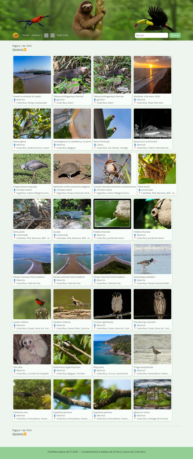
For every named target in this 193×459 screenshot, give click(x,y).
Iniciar (25, 35)
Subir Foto (62, 35)
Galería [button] (36, 35)
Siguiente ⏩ (19, 49)
